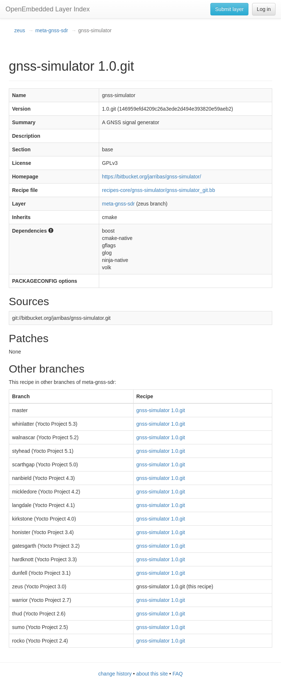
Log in (264, 9)
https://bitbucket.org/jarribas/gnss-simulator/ (151, 177)
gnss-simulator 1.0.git (160, 410)
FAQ (177, 674)
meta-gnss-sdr (51, 30)
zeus (19, 30)
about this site (152, 674)
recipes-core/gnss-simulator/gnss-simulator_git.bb (158, 190)
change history (115, 674)
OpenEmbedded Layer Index (47, 9)
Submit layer (229, 9)
